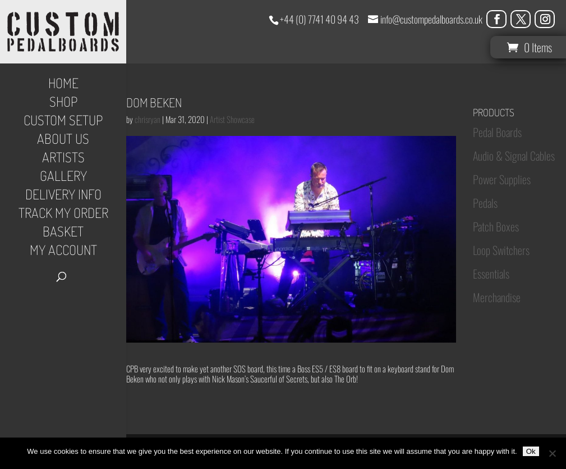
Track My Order (63, 215)
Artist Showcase (232, 119)
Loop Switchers (501, 250)
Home (63, 85)
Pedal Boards (497, 132)
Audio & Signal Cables (514, 155)
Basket (63, 233)
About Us (63, 141)
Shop (63, 104)
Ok (531, 451)
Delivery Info (63, 196)
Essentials (491, 273)
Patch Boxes (496, 226)
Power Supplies (502, 179)
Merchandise (497, 297)
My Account (63, 252)
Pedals (485, 202)
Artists (63, 159)
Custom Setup (63, 122)
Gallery (63, 178)
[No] (552, 453)
